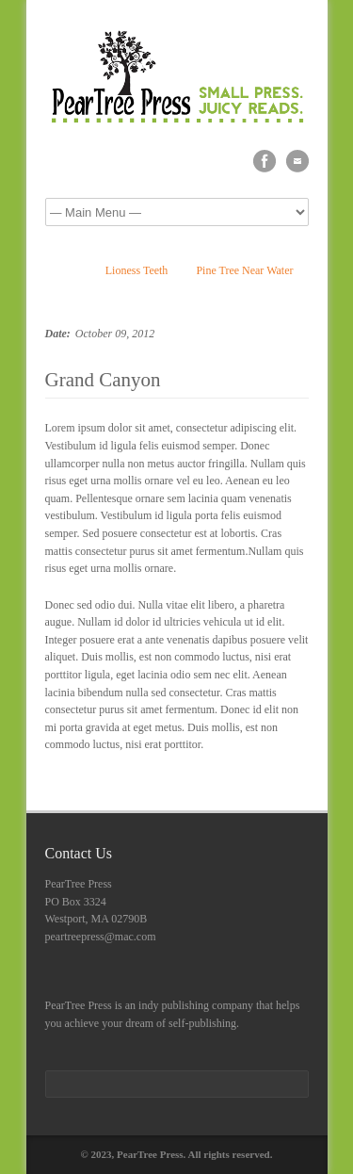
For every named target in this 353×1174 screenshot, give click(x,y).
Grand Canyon (103, 379)
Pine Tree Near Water (244, 270)
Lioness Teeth (136, 270)
